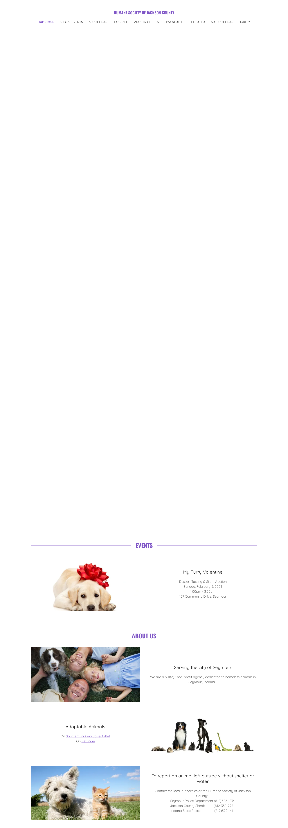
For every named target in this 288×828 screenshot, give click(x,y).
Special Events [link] (71, 22)
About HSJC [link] (98, 22)
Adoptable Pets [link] (146, 22)
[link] (144, 13)
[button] (244, 22)
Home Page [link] (46, 22)
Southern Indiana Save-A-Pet (88, 736)
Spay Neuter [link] (174, 22)
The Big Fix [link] (197, 22)
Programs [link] (120, 22)
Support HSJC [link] (222, 22)
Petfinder (88, 741)
